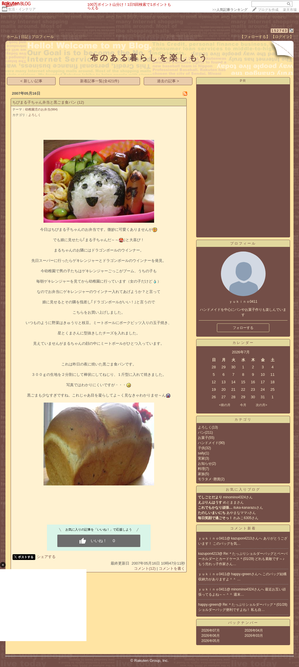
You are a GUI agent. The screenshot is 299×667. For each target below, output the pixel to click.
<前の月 (224, 405)
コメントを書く (172, 568)
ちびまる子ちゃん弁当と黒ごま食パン (44, 102)
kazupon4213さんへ (247, 538)
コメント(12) (145, 568)
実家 (201, 458)
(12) (80, 102)
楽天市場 (290, 10)
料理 (201, 469)
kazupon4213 (208, 554)
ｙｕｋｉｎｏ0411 (212, 538)
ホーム (12, 37)
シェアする (46, 556)
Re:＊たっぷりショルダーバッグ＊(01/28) (255, 605)
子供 (201, 448)
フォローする (243, 328)
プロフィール (42, 37)
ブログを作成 (268, 10)
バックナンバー (243, 623)
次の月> (261, 405)
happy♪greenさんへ (246, 574)
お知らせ (205, 464)
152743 (279, 30)
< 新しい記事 (31, 81)
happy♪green (208, 605)
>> (229, 10)
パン (201, 432)
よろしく (34, 115)
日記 (25, 37)
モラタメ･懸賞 (209, 479)
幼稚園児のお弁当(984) (41, 109)
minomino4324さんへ (248, 589)
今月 (243, 405)
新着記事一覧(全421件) (99, 81)
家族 (201, 474)
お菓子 (203, 438)
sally (201, 453)
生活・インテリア (22, 9)
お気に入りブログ (243, 489)
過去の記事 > (168, 81)
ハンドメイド (208, 443)
